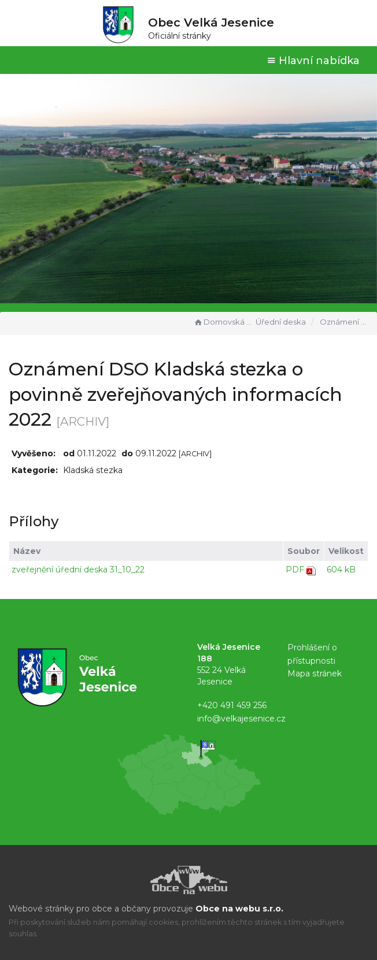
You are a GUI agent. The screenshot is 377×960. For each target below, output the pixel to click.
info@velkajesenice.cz (241, 718)
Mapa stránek (314, 673)
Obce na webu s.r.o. (239, 908)
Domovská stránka (223, 321)
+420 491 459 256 (232, 705)
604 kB (341, 569)
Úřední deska (281, 321)
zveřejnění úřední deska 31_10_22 (78, 569)
